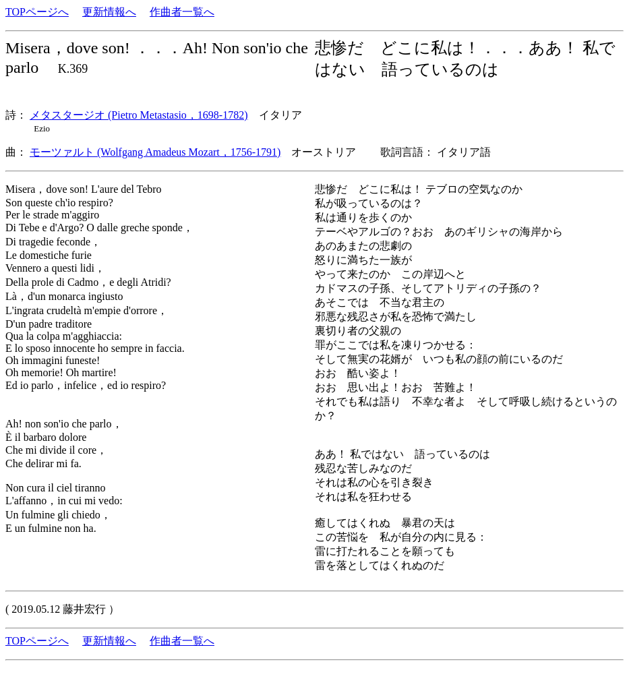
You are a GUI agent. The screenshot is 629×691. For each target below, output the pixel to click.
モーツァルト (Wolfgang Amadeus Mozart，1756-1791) (155, 152)
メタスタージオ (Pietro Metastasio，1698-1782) (139, 115)
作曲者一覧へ (182, 12)
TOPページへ (37, 12)
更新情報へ (109, 12)
